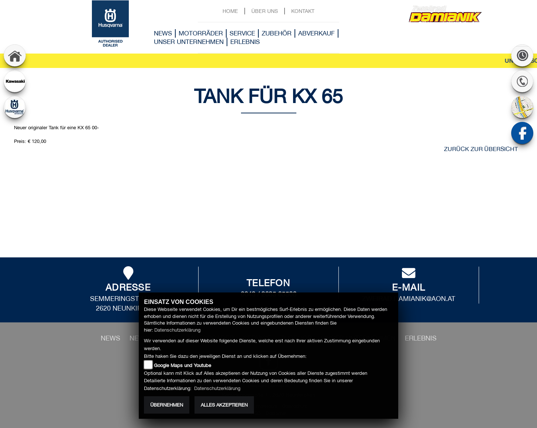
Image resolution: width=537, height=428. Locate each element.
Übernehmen (166, 405)
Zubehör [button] (277, 33)
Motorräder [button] (201, 33)
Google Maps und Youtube (182, 365)
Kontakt (302, 11)
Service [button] (242, 33)
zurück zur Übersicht (481, 148)
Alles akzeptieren (224, 405)
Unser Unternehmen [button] (189, 41)
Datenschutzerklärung (177, 330)
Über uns (264, 11)
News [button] (163, 33)
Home (230, 11)
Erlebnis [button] (245, 41)
